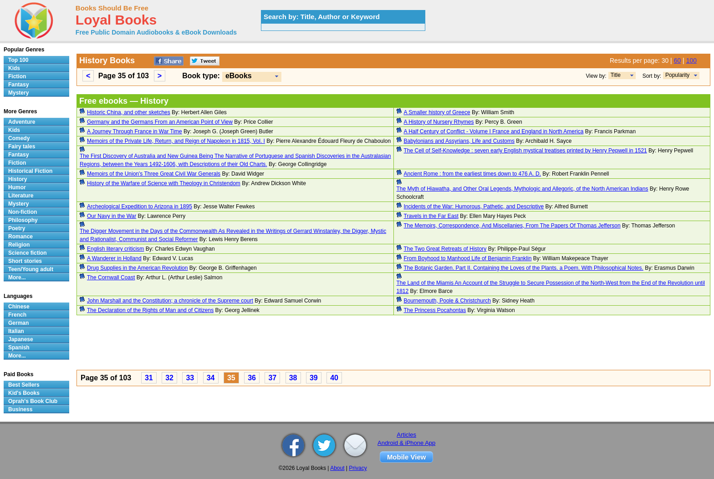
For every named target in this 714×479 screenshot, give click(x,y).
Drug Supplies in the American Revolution (137, 268)
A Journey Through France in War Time (134, 131)
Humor (17, 187)
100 (691, 60)
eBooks (238, 76)
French (17, 315)
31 (149, 378)
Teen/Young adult (30, 269)
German (18, 323)
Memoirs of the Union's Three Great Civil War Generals (153, 174)
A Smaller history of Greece (437, 112)
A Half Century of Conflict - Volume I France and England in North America (494, 131)
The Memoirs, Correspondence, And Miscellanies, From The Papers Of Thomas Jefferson (512, 225)
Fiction (17, 76)
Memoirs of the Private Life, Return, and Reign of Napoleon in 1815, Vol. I (176, 141)
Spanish (19, 347)
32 (169, 378)
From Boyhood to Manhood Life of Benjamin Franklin (468, 258)
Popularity (677, 75)
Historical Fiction (30, 171)
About (337, 468)
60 (677, 60)
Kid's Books (24, 393)
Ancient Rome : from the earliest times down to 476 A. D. (472, 174)
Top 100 (18, 60)
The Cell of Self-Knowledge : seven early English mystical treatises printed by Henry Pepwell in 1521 (525, 150)
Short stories (25, 261)
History (17, 179)
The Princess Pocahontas (435, 310)
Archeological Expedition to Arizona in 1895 (139, 206)
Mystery (18, 93)
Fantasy (18, 84)
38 (293, 378)
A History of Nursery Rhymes (439, 122)
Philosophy (23, 220)
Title (616, 75)
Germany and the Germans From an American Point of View (160, 122)
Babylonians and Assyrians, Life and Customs (459, 141)
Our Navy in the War (111, 216)
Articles (406, 434)
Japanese (20, 339)
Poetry (16, 228)
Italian (16, 331)
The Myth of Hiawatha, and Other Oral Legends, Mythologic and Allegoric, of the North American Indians (522, 189)
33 (190, 378)
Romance (20, 236)
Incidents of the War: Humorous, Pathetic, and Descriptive (474, 206)
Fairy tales (21, 146)
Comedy (19, 138)
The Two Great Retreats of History (445, 249)
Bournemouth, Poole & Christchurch (447, 300)
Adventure (21, 122)
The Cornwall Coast (111, 277)
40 (334, 378)
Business (20, 409)
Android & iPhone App (406, 442)
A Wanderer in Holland (114, 258)
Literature (20, 195)
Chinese (19, 306)
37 (272, 378)
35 (231, 378)
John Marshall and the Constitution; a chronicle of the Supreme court (170, 300)
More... (17, 277)
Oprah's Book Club (32, 401)
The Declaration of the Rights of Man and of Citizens (150, 310)
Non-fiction (22, 212)
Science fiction (27, 253)
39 (314, 378)
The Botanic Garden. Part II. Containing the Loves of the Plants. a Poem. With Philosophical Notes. (523, 268)
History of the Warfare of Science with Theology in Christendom (163, 183)
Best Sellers (24, 385)
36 (252, 378)
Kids (14, 68)
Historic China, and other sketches (128, 112)
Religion (19, 245)
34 (211, 378)
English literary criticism (115, 249)
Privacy (358, 468)
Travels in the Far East (431, 216)
